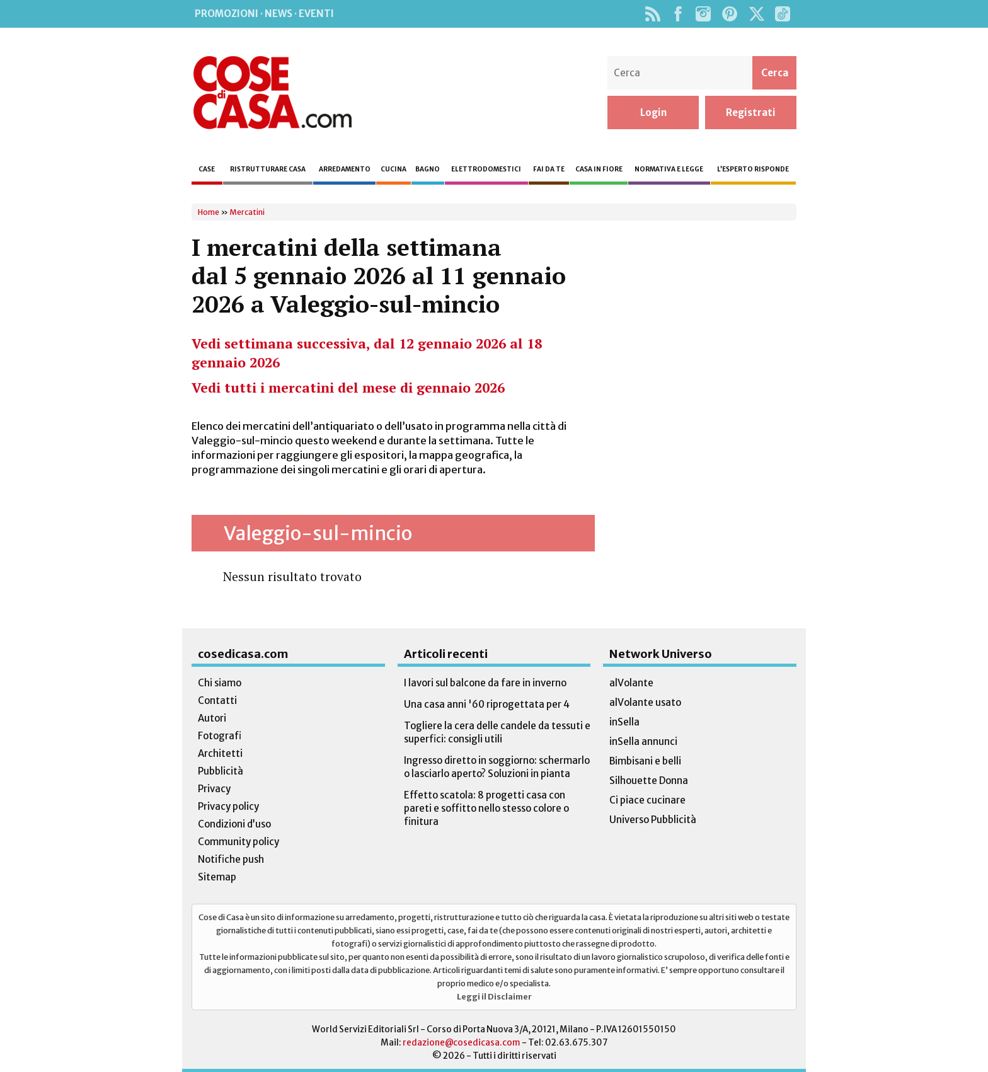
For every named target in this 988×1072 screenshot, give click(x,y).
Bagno (427, 169)
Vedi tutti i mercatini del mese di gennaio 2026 (348, 387)
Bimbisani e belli (645, 761)
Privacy (214, 789)
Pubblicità (220, 771)
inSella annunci (643, 741)
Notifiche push (231, 859)
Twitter (756, 14)
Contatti (217, 700)
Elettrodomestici (486, 169)
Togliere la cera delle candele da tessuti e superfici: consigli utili (497, 732)
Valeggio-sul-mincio (318, 533)
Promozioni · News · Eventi (264, 13)
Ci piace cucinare (647, 800)
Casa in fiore (599, 169)
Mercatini (247, 212)
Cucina (393, 169)
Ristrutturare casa (268, 169)
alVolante (631, 683)
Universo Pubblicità (652, 820)
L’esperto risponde (753, 169)
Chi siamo (219, 683)
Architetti (220, 753)
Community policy (238, 842)
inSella (624, 722)
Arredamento (344, 169)
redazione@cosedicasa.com (461, 1042)
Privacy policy (228, 806)
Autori (212, 718)
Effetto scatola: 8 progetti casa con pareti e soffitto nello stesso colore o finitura (486, 808)
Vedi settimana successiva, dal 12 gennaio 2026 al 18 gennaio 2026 (367, 353)
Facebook (678, 14)
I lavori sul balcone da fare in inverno (485, 683)
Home (208, 212)
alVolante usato (645, 702)
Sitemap (217, 877)
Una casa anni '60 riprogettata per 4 (487, 704)
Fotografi (219, 736)
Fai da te (549, 169)
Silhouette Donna (648, 781)
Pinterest (729, 14)
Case (206, 169)
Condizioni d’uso (234, 824)
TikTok (782, 14)
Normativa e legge (669, 169)
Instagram (703, 14)
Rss (652, 14)
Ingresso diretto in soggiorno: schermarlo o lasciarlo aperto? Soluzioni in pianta (497, 767)
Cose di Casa (272, 92)
